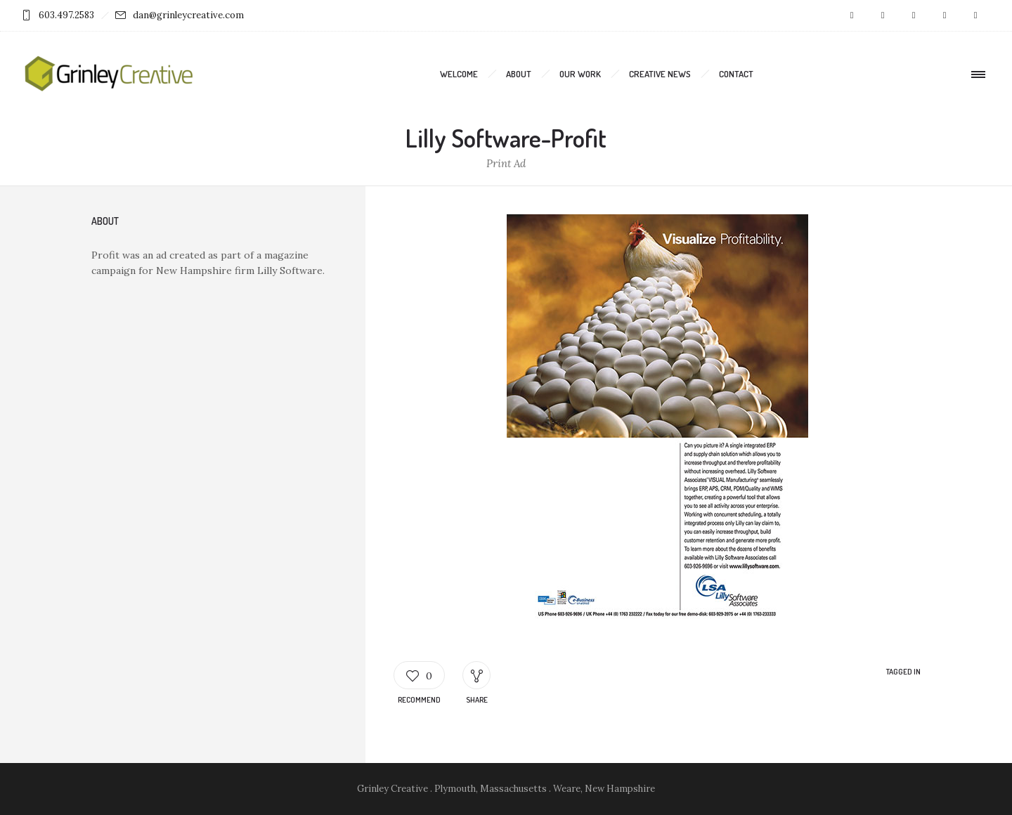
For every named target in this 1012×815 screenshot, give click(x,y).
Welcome (459, 73)
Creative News (660, 73)
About (518, 73)
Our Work (580, 73)
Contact (736, 73)
